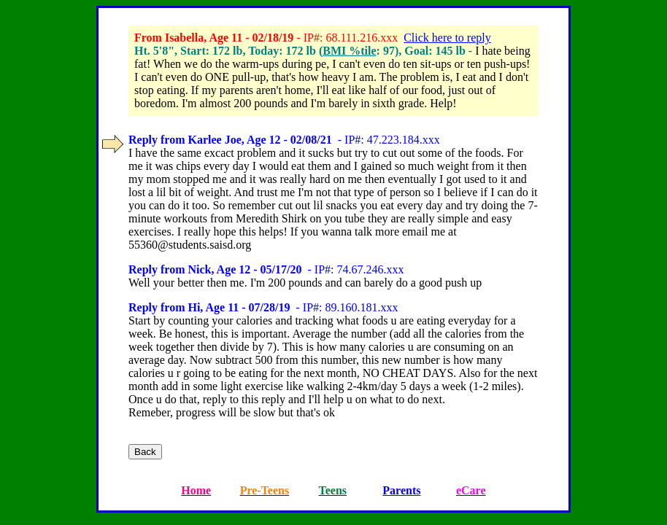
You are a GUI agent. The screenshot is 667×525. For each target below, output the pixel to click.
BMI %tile (349, 50)
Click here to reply (447, 37)
